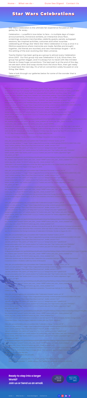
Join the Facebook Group (58, 378)
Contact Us (72, 4)
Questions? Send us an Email (73, 378)
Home (11, 4)
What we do (26, 4)
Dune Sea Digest (53, 4)
